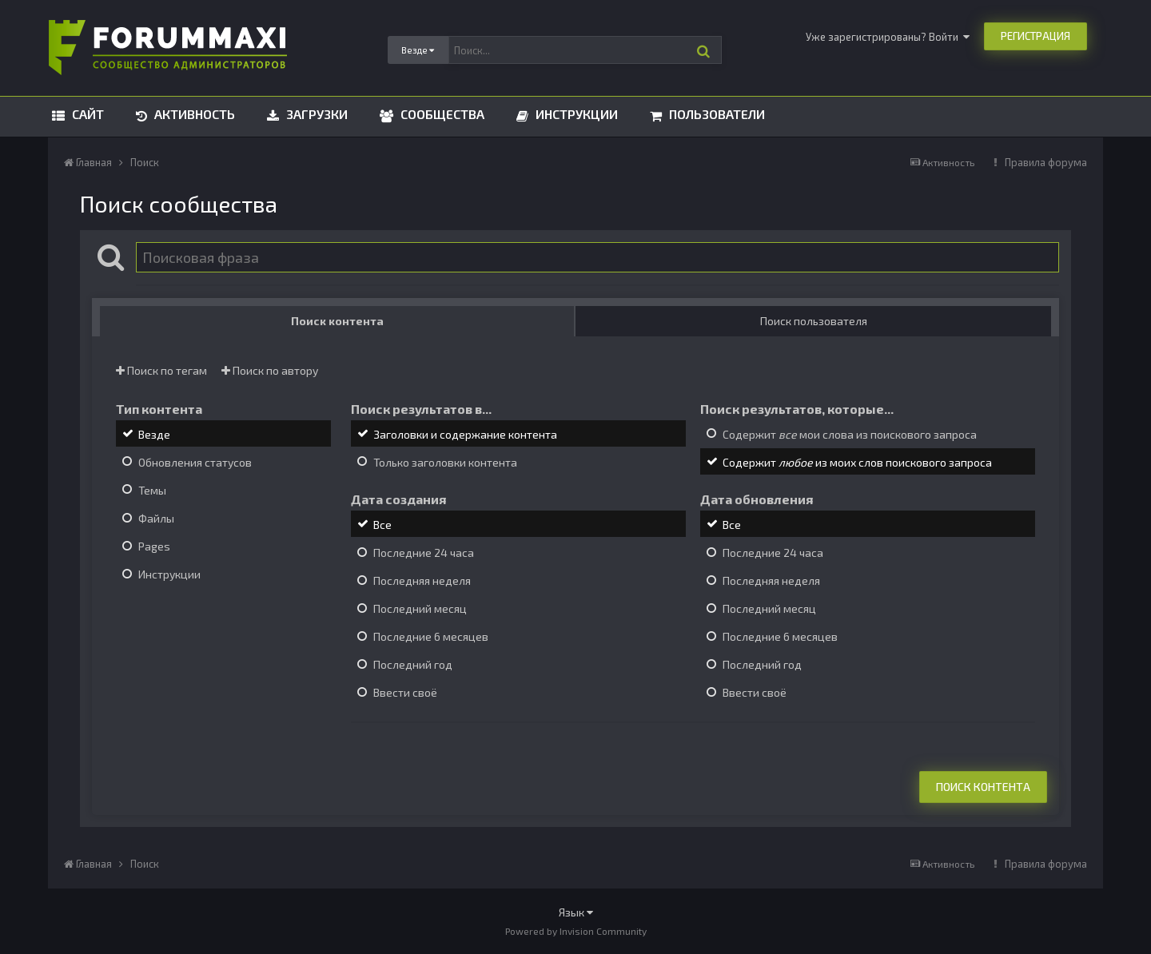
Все (382, 524)
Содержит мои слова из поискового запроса (850, 434)
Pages (154, 546)
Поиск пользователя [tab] (813, 321)
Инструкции (575, 113)
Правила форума (1046, 162)
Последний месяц (420, 608)
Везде (154, 434)
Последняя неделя (422, 580)
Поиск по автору (269, 370)
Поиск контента (983, 786)
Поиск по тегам (161, 370)
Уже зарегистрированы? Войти (888, 36)
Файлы (156, 518)
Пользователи (715, 113)
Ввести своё (405, 693)
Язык (576, 912)
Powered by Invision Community (576, 930)
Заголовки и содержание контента (465, 434)
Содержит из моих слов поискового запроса (857, 462)
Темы (152, 490)
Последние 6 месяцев (430, 636)
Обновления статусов (195, 462)
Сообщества (440, 113)
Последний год (412, 664)
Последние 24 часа (423, 552)
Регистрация (1035, 36)
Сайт (86, 113)
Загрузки (315, 113)
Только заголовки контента (445, 462)
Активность (193, 113)
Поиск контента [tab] (337, 321)
